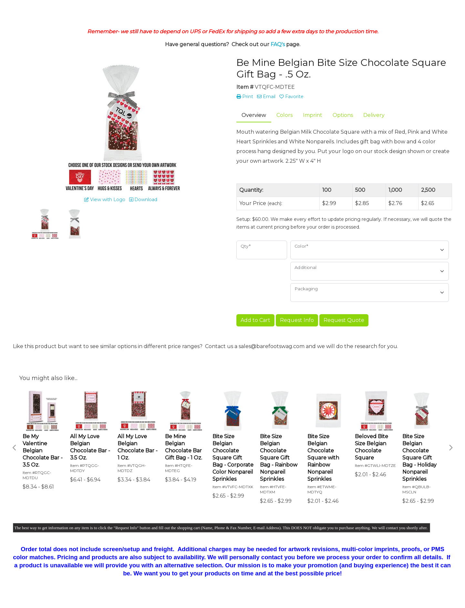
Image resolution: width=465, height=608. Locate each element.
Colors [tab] (284, 115)
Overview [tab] (254, 115)
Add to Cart (255, 320)
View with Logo (104, 199)
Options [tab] (343, 115)
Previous (14, 448)
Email (266, 96)
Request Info (297, 320)
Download (143, 199)
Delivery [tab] (374, 115)
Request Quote (344, 320)
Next (450, 448)
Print (244, 96)
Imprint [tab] (312, 115)
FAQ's (278, 44)
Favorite (291, 96)
